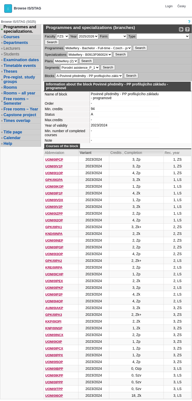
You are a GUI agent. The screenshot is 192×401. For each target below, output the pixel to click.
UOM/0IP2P (53, 294)
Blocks (49, 76)
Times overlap (17, 120)
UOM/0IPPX (54, 355)
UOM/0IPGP (54, 247)
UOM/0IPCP (54, 159)
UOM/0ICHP (54, 274)
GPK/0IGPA (54, 180)
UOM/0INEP (54, 240)
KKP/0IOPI (53, 321)
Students (11, 54)
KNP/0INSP (53, 328)
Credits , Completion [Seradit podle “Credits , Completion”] (126, 153)
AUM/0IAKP (54, 308)
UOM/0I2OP (54, 220)
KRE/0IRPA (53, 267)
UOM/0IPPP (54, 382)
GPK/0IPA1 (53, 227)
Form (103, 36)
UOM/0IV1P (53, 166)
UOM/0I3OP (54, 254)
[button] (8, 8)
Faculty (50, 36)
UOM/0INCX (54, 335)
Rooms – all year (19, 93)
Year (73, 36)
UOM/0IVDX (54, 200)
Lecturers (12, 48)
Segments (52, 67)
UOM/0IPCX (54, 348)
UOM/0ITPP (54, 389)
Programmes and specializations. (20, 29)
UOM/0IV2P (53, 207)
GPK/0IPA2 (53, 261)
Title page (13, 132)
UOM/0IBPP (54, 369)
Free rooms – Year (21, 109)
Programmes (54, 48)
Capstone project (20, 115)
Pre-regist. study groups (19, 79)
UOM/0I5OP (54, 362)
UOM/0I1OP (54, 173)
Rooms (10, 87)
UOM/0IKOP (54, 186)
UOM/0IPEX (54, 281)
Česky (182, 6)
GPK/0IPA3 (53, 315)
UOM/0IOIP (53, 342)
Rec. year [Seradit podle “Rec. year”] (172, 153)
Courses (12, 37)
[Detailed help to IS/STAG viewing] (187, 29)
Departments (16, 42)
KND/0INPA (53, 234)
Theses (10, 71)
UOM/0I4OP (54, 301)
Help (8, 143)
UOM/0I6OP (54, 396)
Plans (49, 61)
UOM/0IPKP (54, 288)
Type (131, 36)
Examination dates (21, 60)
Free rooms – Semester (16, 101)
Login (168, 6)
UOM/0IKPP (54, 375)
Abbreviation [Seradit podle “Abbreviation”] (54, 153)
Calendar (12, 138)
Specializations (55, 54)
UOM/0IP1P (53, 193)
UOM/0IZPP (54, 213)
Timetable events (20, 65)
